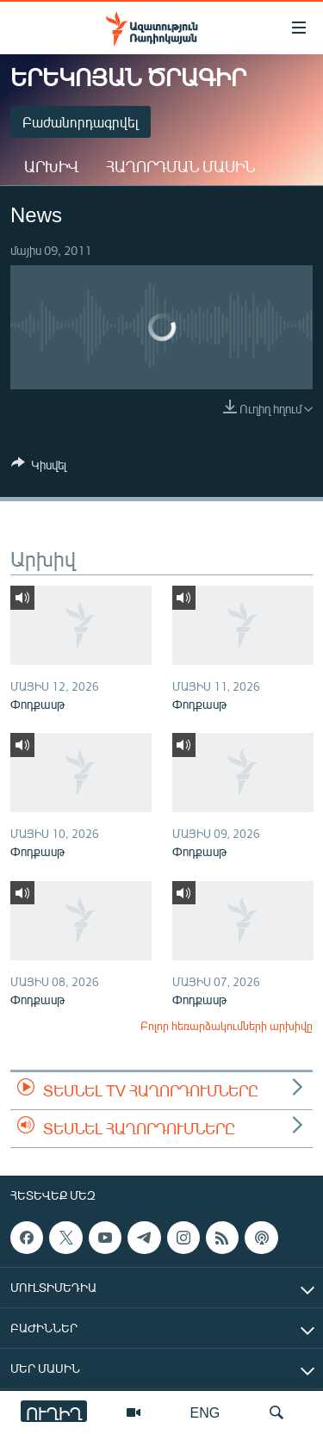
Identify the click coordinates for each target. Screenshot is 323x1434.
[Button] (38, 467)
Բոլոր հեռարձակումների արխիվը (226, 1026)
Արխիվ (51, 166)
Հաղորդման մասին (180, 166)
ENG (205, 1412)
